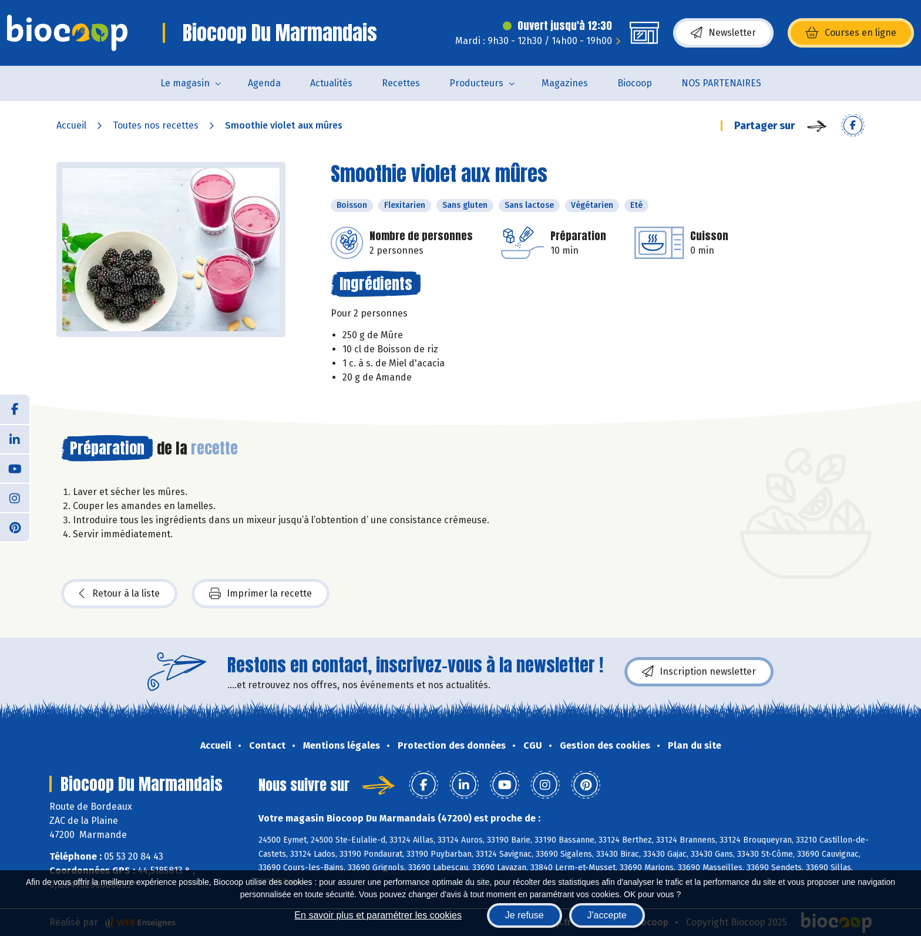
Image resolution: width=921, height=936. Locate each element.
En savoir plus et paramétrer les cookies (378, 915)
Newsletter (723, 33)
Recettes (401, 83)
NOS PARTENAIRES (721, 83)
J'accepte (607, 915)
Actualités (331, 83)
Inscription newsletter (699, 672)
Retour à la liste (119, 594)
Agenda (264, 83)
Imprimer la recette (260, 594)
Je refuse (524, 915)
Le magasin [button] (185, 83)
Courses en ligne (850, 33)
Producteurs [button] (476, 83)
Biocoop (634, 83)
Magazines (565, 83)
